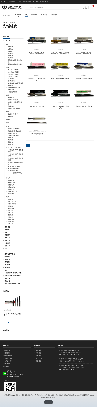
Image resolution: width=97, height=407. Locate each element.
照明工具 (7, 246)
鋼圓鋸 (8, 119)
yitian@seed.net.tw (68, 369)
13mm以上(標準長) (13, 72)
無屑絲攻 (10, 51)
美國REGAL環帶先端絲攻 (83, 79)
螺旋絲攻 (10, 46)
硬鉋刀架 (10, 212)
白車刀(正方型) (12, 201)
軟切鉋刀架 (11, 219)
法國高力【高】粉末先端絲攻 (37, 79)
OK (48, 402)
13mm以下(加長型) (13, 74)
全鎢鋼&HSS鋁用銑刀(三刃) (15, 103)
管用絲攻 (10, 55)
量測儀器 (7, 227)
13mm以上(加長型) (13, 76)
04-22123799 (66, 352)
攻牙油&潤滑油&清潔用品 (13, 275)
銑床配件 (7, 256)
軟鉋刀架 (10, 210)
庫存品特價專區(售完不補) (13, 283)
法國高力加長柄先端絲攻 (84, 106)
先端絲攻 (10, 49)
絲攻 (7, 44)
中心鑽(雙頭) (11, 78)
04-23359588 (66, 361)
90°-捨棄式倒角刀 (13, 170)
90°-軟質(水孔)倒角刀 (14, 166)
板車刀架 (10, 223)
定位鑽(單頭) (11, 81)
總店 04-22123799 (9, 1)
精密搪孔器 (11, 189)
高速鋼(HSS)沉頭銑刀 (14, 108)
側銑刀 (8, 122)
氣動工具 (7, 240)
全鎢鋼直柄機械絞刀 (13, 135)
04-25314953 (66, 367)
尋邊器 (7, 229)
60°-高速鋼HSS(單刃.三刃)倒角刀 (15, 155)
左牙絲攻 (10, 58)
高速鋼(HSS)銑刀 (13, 100)
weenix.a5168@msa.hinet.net (71, 354)
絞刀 (7, 126)
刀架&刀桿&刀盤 (10, 254)
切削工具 (7, 40)
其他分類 (7, 281)
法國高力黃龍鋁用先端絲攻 (60, 79)
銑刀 (7, 95)
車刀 (7, 197)
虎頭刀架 (10, 206)
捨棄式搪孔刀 (11, 187)
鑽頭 (7, 67)
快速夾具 (7, 267)
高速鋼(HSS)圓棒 (13, 114)
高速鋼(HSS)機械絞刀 (14, 129)
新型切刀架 (11, 221)
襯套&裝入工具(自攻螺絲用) (15, 61)
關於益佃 (54, 15)
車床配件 (7, 259)
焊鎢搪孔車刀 (11, 180)
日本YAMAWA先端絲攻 (36, 106)
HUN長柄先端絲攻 (37, 134)
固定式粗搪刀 (11, 193)
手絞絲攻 (10, 53)
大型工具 (7, 278)
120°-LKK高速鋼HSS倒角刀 (15, 174)
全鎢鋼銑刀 (11, 97)
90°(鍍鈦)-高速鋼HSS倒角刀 (15, 163)
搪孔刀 (8, 178)
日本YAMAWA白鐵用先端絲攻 (60, 107)
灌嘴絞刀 (10, 142)
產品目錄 (18, 16)
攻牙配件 (7, 265)
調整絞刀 (10, 137)
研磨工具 (7, 235)
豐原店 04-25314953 (42, 1)
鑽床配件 (7, 262)
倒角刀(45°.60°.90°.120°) (13, 147)
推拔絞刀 (10, 140)
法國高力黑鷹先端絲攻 (36, 53)
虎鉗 (6, 270)
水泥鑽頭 (10, 85)
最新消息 (44, 15)
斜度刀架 (10, 217)
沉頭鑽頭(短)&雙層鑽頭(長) (15, 83)
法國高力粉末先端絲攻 (83, 53)
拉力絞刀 (10, 144)
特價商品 (34, 15)
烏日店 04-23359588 (25, 1)
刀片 (6, 251)
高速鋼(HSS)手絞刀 (13, 133)
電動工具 (7, 238)
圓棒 (7, 111)
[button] (8, 322)
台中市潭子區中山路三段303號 (74, 365)
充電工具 (7, 243)
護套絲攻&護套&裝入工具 (15, 64)
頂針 (6, 232)
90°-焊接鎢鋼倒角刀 (13, 168)
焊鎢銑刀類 (11, 106)
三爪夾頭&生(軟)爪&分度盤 (13, 273)
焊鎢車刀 (10, 199)
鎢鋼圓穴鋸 (11, 89)
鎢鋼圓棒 (10, 116)
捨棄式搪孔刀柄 (12, 191)
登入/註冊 (85, 7)
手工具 (7, 248)
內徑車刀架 (11, 208)
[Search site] (54, 7)
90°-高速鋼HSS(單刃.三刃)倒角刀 (15, 151)
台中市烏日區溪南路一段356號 (74, 359)
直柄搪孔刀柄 (11, 182)
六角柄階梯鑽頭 (12, 92)
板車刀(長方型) (12, 204)
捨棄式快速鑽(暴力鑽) (14, 87)
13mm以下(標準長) (13, 70)
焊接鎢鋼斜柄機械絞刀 (14, 131)
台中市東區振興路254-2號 (71, 350)
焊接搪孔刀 (11, 185)
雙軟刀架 (10, 215)
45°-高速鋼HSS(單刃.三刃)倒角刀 (15, 159)
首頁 (26, 15)
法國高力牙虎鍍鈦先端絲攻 (60, 53)
